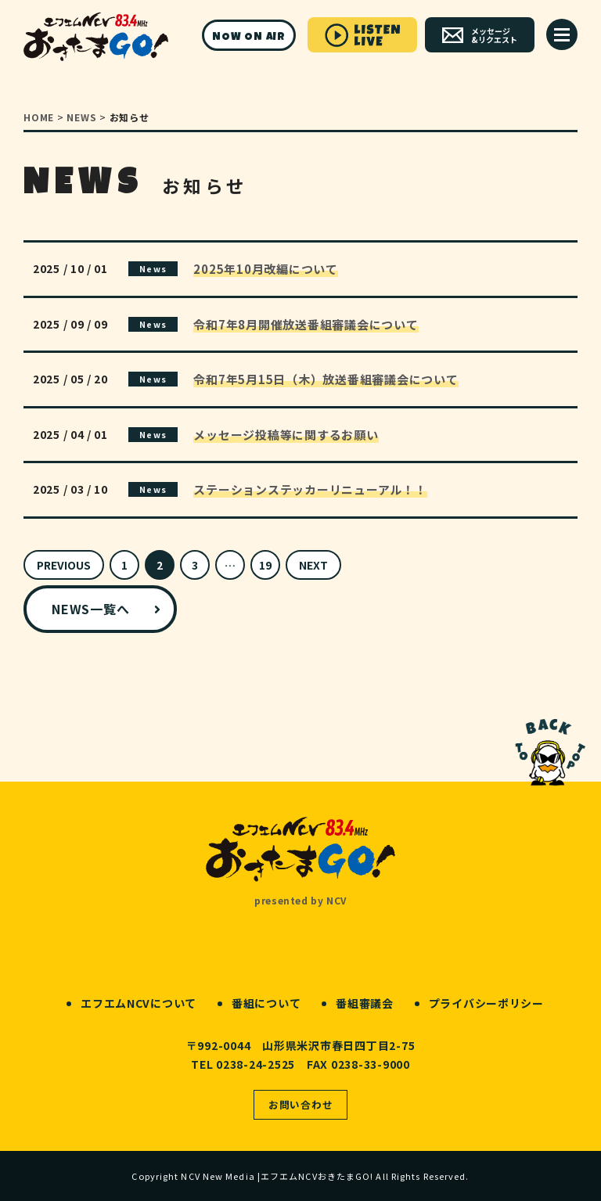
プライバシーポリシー (486, 1003)
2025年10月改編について (265, 269)
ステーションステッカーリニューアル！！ (309, 489)
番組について (266, 1003)
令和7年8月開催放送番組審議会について (305, 324)
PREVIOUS (64, 565)
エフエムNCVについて (138, 1003)
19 (265, 565)
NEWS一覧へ (90, 608)
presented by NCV (300, 900)
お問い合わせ (300, 1104)
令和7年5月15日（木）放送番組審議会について (325, 379)
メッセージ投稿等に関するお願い (285, 434)
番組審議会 (365, 1003)
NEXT (313, 565)
